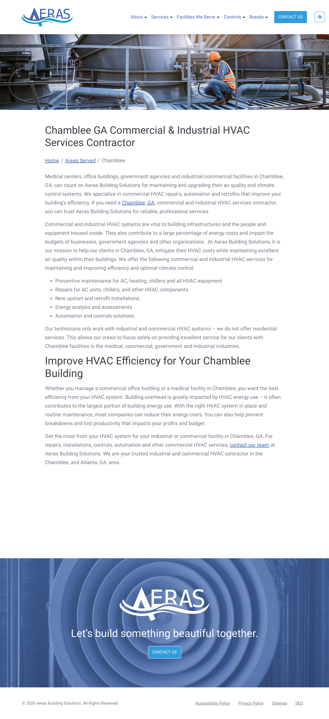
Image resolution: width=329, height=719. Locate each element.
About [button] (139, 17)
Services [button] (162, 17)
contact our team (249, 445)
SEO (299, 703)
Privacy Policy (251, 703)
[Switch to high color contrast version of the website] (320, 17)
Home (52, 160)
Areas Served (80, 160)
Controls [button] (234, 17)
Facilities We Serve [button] (198, 17)
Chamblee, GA (138, 203)
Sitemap (279, 703)
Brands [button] (258, 17)
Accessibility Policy (212, 703)
